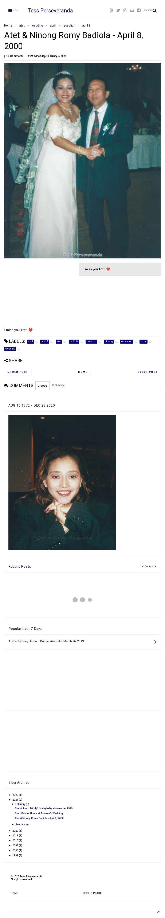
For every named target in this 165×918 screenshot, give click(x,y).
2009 (15, 845)
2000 (15, 850)
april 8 (86, 25)
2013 (15, 835)
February (20, 804)
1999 (15, 855)
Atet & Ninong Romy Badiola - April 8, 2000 (39, 818)
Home (8, 25)
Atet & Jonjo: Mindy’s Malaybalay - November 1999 (44, 808)
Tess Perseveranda (50, 10)
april (53, 25)
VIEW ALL (149, 566)
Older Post (148, 372)
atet (22, 25)
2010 (15, 840)
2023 (15, 794)
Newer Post (17, 372)
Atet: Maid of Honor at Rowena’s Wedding (39, 813)
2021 (15, 799)
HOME (14, 893)
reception (69, 25)
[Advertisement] (39, 292)
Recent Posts (19, 567)
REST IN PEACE (92, 893)
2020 (15, 830)
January (20, 824)
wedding (37, 25)
